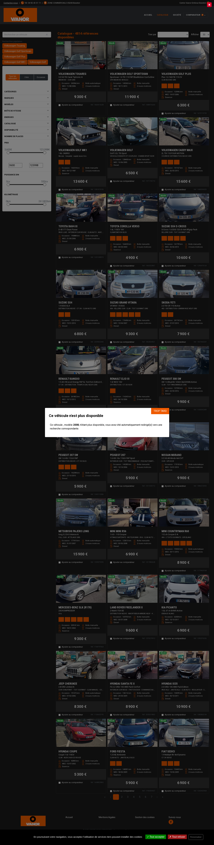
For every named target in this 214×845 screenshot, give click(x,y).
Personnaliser (196, 837)
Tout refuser (177, 836)
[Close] (209, 4)
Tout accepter (156, 836)
